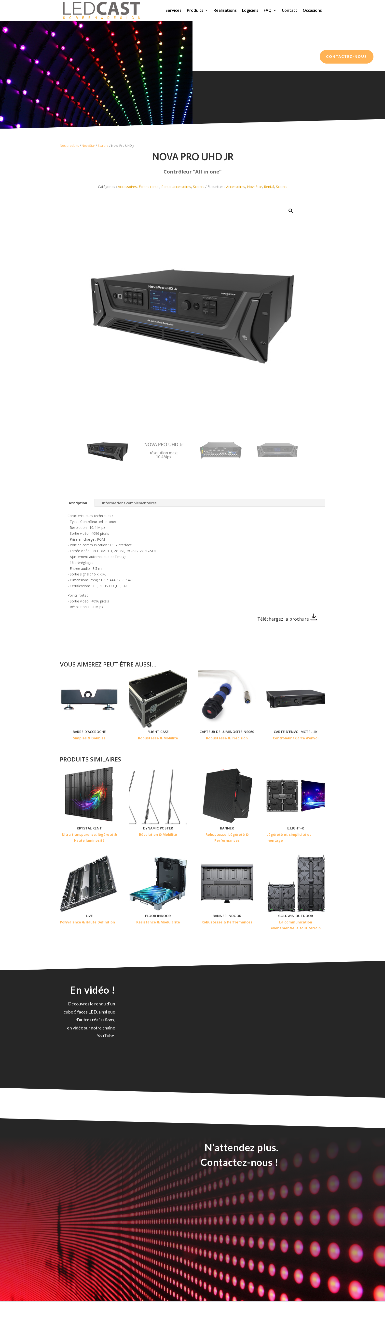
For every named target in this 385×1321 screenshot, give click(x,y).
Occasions (312, 10)
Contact (289, 10)
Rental (269, 186)
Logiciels (250, 10)
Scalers (103, 145)
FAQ (268, 10)
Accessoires (127, 186)
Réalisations (225, 10)
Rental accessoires (176, 186)
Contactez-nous (346, 56)
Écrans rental (149, 186)
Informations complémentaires (129, 503)
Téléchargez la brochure (287, 619)
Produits (195, 10)
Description (77, 503)
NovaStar (88, 145)
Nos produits (69, 145)
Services (173, 10)
